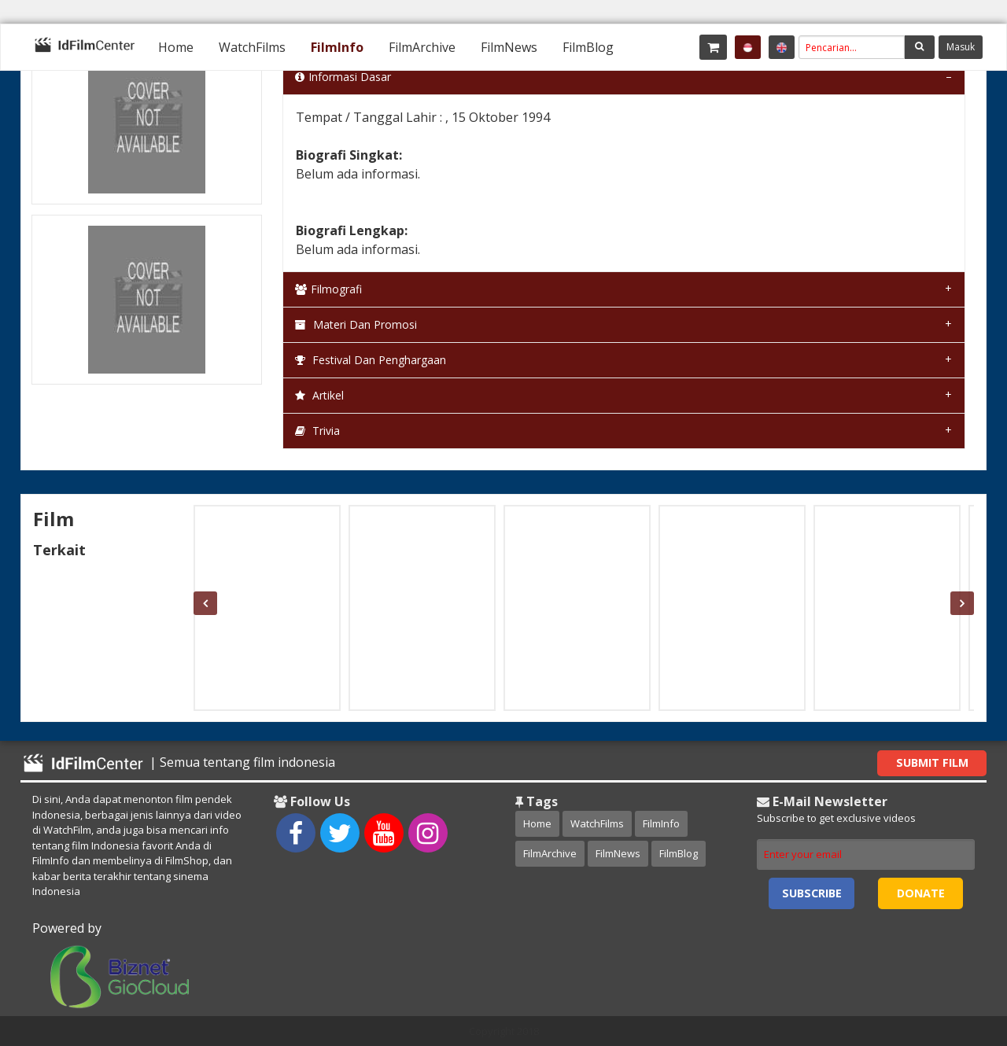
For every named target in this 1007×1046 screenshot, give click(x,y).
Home (176, 47)
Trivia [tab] (317, 430)
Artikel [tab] (319, 395)
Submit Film (932, 762)
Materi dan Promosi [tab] (356, 324)
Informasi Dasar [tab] (343, 76)
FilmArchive (422, 47)
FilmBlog (588, 47)
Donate (921, 893)
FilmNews (509, 47)
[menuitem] (176, 47)
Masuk (960, 46)
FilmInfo (337, 47)
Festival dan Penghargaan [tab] (370, 359)
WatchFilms (252, 47)
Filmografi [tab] (328, 289)
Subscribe (812, 893)
